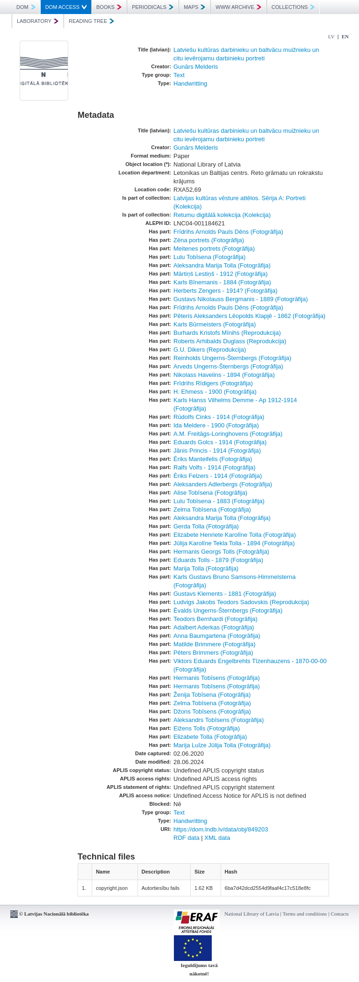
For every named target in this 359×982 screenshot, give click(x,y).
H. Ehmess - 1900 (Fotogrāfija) (215, 391)
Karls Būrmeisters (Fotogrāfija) (214, 324)
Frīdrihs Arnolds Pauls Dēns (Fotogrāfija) (228, 231)
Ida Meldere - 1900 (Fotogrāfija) (216, 425)
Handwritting (190, 83)
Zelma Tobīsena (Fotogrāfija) (212, 509)
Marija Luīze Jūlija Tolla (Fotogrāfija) (222, 745)
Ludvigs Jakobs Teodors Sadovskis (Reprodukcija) (241, 602)
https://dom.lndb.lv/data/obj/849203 (220, 829)
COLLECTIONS (293, 7)
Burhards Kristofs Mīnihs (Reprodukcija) (227, 332)
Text (179, 75)
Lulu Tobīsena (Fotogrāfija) (209, 256)
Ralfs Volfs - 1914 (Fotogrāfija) (214, 467)
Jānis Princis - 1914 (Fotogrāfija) (217, 450)
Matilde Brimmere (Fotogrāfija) (214, 644)
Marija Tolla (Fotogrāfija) (205, 568)
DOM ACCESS (65, 7)
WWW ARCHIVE (238, 7)
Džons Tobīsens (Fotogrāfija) (212, 711)
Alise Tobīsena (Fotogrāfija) (210, 492)
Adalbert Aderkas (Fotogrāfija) (213, 627)
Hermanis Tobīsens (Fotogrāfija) (216, 677)
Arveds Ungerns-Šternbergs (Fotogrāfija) (228, 366)
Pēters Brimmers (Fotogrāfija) (213, 652)
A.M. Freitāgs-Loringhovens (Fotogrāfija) (227, 433)
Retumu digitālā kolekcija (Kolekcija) (222, 214)
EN (345, 36)
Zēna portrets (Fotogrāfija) (208, 240)
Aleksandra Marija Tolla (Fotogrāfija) (222, 265)
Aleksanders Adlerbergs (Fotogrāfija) (222, 484)
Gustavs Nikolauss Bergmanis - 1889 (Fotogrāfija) (240, 299)
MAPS (194, 7)
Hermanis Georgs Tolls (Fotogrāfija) (221, 551)
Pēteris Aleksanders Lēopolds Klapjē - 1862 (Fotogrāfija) (249, 315)
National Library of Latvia (251, 914)
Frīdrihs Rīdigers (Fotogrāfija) (213, 383)
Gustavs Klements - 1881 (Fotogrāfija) (224, 593)
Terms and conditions (305, 914)
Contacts (340, 914)
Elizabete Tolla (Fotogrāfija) (210, 736)
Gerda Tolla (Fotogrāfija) (206, 526)
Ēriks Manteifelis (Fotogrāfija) (212, 458)
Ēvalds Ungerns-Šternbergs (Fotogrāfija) (227, 610)
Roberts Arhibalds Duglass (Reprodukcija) (229, 341)
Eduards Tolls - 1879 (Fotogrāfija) (218, 559)
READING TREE (91, 21)
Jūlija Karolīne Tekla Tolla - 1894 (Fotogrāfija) (234, 543)
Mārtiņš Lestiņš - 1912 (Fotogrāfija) (220, 273)
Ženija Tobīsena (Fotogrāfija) (212, 694)
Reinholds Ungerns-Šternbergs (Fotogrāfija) (232, 357)
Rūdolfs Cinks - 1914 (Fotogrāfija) (218, 416)
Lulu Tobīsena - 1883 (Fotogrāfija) (219, 501)
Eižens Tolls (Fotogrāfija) (206, 728)
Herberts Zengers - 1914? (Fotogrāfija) (225, 290)
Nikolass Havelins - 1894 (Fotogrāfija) (224, 374)
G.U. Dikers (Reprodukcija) (209, 349)
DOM (26, 7)
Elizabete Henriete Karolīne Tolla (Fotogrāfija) (234, 534)
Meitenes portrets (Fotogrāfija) (214, 248)
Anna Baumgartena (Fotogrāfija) (216, 635)
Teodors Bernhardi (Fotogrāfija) (215, 618)
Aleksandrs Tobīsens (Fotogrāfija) (218, 719)
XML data (217, 837)
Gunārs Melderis (195, 66)
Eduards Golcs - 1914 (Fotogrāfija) (219, 442)
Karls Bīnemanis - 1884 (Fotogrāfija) (222, 282)
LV (331, 36)
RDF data (186, 837)
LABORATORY (37, 21)
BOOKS (109, 7)
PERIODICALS (152, 7)
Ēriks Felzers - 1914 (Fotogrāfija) (217, 475)
